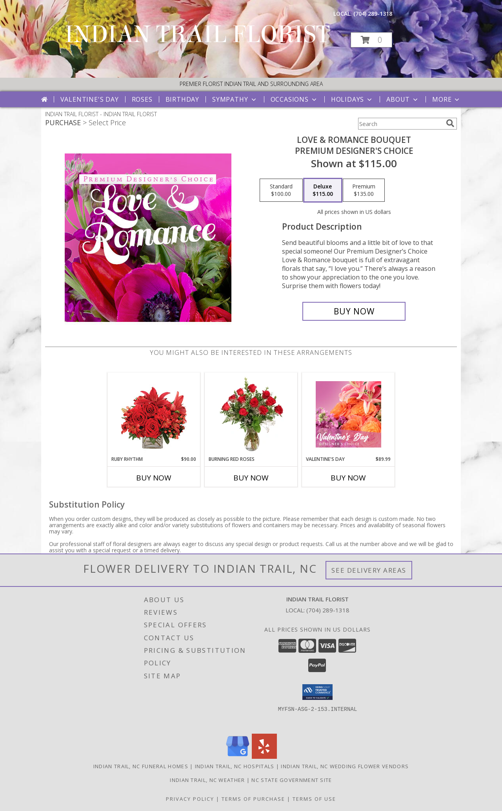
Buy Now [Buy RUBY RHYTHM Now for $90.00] (153, 478)
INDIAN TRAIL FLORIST (197, 34)
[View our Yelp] (264, 756)
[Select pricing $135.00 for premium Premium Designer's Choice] (363, 190)
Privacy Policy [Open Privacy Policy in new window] (190, 798)
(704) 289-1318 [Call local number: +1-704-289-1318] (372, 13)
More (446, 99)
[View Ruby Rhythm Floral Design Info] (154, 414)
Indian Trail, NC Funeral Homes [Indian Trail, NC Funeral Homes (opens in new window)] (140, 766)
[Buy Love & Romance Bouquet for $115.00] (354, 311)
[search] (450, 123)
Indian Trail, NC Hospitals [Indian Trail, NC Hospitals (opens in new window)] (235, 766)
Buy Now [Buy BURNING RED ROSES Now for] (251, 478)
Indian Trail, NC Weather (207, 780)
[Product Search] (400, 123)
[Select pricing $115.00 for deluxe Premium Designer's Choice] (322, 190)
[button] (371, 39)
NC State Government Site (291, 780)
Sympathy (234, 99)
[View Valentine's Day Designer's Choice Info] (348, 414)
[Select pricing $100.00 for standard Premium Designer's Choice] (281, 190)
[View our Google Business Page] (237, 756)
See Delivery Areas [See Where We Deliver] (368, 570)
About (402, 99)
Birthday (182, 99)
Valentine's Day (89, 99)
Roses (142, 99)
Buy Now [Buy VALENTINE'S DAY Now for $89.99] (348, 478)
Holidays (352, 99)
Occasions (294, 99)
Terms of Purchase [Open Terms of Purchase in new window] (253, 798)
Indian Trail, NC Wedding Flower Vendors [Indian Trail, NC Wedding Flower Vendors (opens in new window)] (345, 766)
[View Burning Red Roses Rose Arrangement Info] (251, 414)
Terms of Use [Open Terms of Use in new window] (314, 798)
